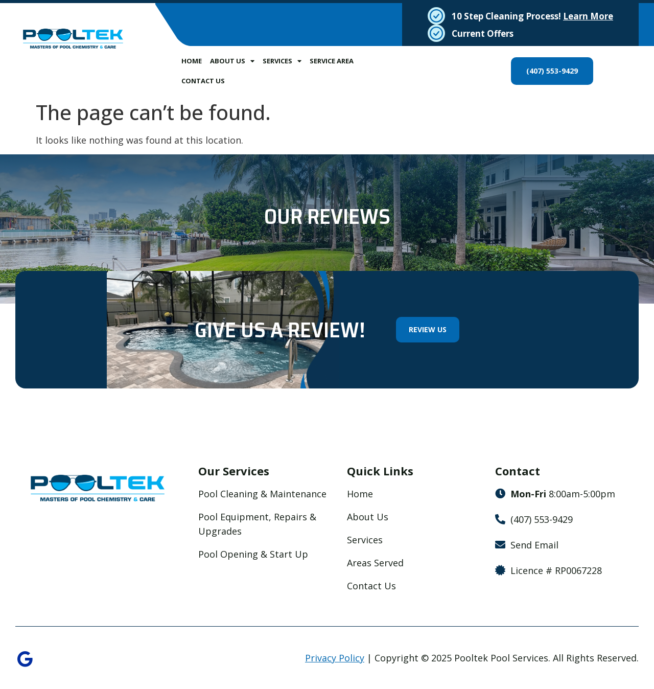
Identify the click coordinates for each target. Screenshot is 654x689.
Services (282, 61)
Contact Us (203, 80)
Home (191, 60)
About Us (232, 61)
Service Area (332, 60)
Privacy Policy (334, 659)
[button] (20, 237)
